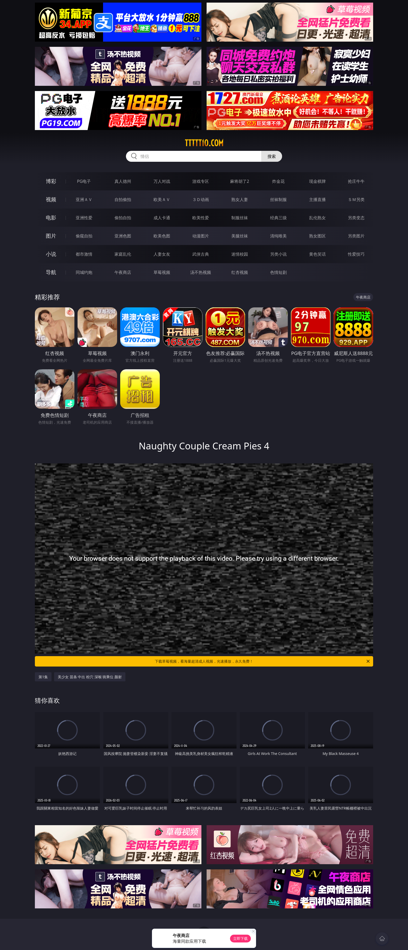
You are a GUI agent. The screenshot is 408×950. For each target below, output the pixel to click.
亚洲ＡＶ (84, 199)
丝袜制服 (278, 199)
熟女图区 (317, 236)
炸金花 (278, 181)
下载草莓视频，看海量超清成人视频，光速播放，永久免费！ (263, 661)
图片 (51, 235)
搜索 (271, 156)
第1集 (43, 676)
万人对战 (162, 181)
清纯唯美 (278, 236)
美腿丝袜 (239, 236)
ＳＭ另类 (356, 199)
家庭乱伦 (122, 254)
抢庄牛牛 (356, 181)
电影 (51, 217)
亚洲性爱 (84, 218)
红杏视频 (239, 272)
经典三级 (278, 218)
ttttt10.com (204, 143)
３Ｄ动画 (200, 199)
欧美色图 (162, 236)
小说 (51, 253)
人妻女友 (162, 254)
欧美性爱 (200, 218)
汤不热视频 (200, 272)
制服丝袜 (239, 218)
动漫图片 (200, 236)
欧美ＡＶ (162, 199)
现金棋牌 (317, 181)
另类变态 (356, 218)
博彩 (51, 181)
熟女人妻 (239, 199)
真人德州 (122, 181)
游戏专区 (200, 181)
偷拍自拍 (122, 218)
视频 (51, 199)
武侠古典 (200, 254)
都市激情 (84, 254)
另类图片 (356, 236)
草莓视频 (162, 272)
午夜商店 (122, 272)
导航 (51, 272)
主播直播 (317, 199)
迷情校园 (239, 254)
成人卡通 (162, 218)
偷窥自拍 (84, 236)
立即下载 (240, 938)
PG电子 (84, 181)
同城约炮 (84, 272)
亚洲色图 (122, 236)
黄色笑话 (317, 254)
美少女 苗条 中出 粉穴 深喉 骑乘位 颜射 (90, 676)
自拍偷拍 (122, 199)
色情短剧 (278, 272)
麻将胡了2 (239, 181)
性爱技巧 (356, 254)
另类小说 (278, 254)
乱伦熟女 (317, 218)
